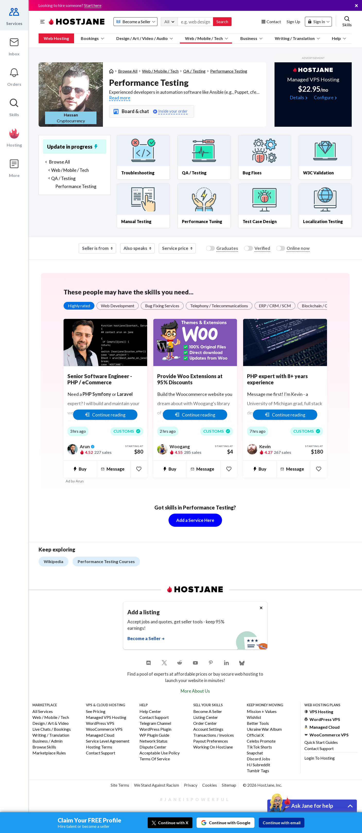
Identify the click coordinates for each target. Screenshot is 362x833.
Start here (92, 5)
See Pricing (95, 711)
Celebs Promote (261, 741)
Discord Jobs (258, 759)
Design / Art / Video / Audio (144, 38)
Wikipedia (53, 561)
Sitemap (229, 785)
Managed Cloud (100, 735)
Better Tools (258, 723)
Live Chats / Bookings (51, 729)
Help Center (150, 711)
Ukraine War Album (264, 729)
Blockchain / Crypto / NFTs (326, 305)
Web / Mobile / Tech (206, 38)
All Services (42, 711)
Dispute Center (152, 747)
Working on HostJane (213, 747)
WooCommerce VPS (104, 729)
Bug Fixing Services (162, 305)
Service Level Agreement (107, 741)
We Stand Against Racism (156, 785)
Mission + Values (262, 711)
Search (222, 21)
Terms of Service (154, 759)
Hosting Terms (99, 747)
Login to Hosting (319, 757)
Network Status (153, 741)
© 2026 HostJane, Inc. (262, 785)
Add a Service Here (195, 520)
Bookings (92, 38)
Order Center (205, 723)
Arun (80, 481)
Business (251, 38)
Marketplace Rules (49, 753)
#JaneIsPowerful (195, 799)
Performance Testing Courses (106, 561)
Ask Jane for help (312, 805)
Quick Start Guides (321, 742)
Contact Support (100, 753)
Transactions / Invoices (213, 735)
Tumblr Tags (258, 771)
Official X (255, 735)
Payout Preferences (210, 741)
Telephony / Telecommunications (219, 305)
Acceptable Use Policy (159, 753)
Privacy (190, 785)
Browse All (127, 71)
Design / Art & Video (50, 723)
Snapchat (255, 753)
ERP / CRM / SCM (275, 305)
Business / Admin (47, 741)
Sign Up (293, 21)
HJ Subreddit (258, 765)
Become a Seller (207, 711)
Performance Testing (228, 71)
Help (339, 38)
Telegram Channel (155, 723)
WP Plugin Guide (154, 735)
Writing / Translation (297, 38)
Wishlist (254, 717)
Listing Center (205, 717)
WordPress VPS (100, 723)
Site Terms (120, 785)
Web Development (117, 305)
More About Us (195, 691)
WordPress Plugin (155, 729)
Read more (119, 97)
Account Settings (208, 729)
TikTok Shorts (259, 747)
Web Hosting (56, 38)
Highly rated (79, 305)
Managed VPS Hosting (106, 717)
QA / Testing (194, 71)
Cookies (209, 785)
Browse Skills (44, 747)
